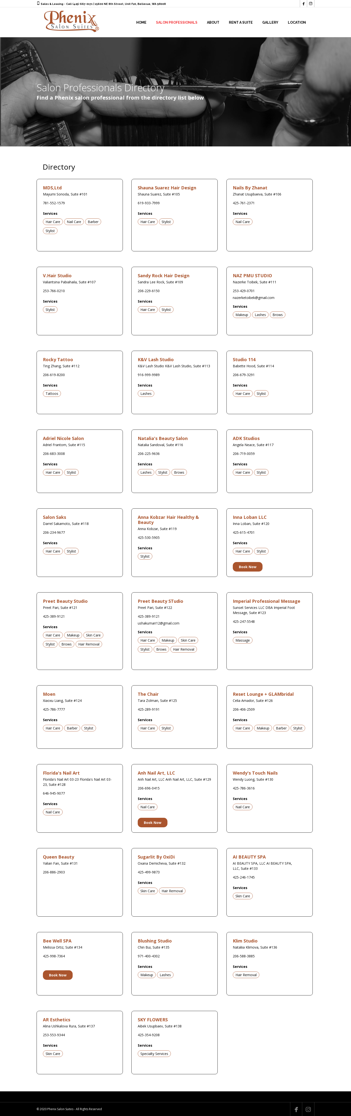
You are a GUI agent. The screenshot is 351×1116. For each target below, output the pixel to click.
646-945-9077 (54, 793)
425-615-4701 (244, 532)
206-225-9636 (149, 453)
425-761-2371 (244, 203)
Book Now (247, 566)
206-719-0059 (244, 453)
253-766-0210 (54, 290)
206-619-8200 (54, 374)
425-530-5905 (149, 537)
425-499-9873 (149, 872)
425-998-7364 (54, 956)
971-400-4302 (149, 956)
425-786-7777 (54, 709)
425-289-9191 (149, 709)
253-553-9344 (54, 1035)
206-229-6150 (149, 290)
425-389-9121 (54, 616)
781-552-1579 (54, 203)
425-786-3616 (244, 788)
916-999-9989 (149, 374)
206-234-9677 (54, 532)
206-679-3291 (244, 374)
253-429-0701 (244, 290)
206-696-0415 (149, 788)
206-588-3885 (244, 956)
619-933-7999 (149, 203)
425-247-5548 (244, 621)
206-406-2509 (244, 709)
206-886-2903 (54, 872)
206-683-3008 (54, 453)
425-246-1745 (244, 877)
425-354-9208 (149, 1035)
